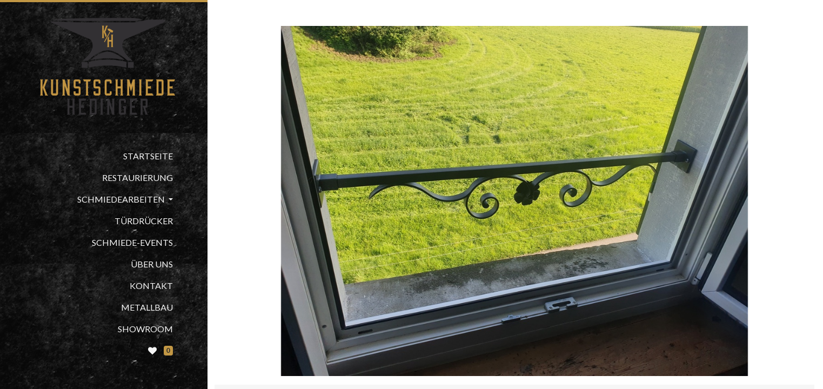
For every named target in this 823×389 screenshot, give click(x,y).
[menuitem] (103, 156)
